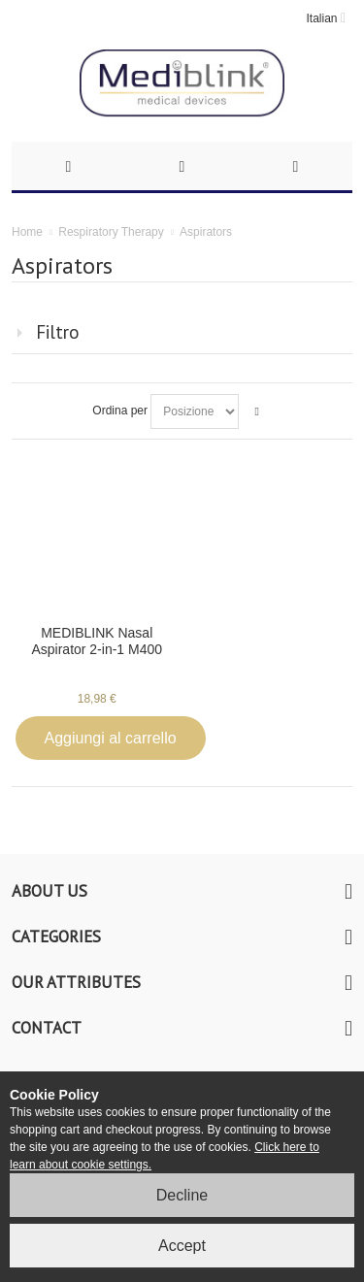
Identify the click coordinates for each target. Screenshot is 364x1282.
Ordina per (120, 410)
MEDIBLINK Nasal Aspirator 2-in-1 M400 (97, 641)
